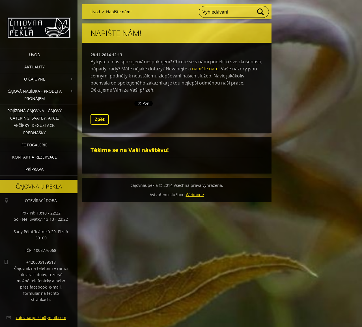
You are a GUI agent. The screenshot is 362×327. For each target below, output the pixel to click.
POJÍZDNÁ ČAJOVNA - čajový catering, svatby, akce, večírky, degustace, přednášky (34, 121)
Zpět (100, 119)
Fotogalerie (34, 145)
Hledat (260, 12)
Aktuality (34, 67)
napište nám (205, 69)
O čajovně (34, 79)
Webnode (195, 194)
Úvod (34, 54)
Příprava (34, 169)
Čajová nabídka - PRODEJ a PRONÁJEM (35, 94)
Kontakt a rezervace (34, 157)
